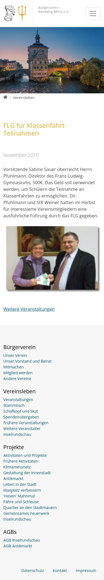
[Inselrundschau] (52, 434)
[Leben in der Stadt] (52, 484)
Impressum (86, 570)
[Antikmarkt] (52, 478)
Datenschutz (32, 570)
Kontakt (60, 570)
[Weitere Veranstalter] (52, 428)
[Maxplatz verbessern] (52, 490)
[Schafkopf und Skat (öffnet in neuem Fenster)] (52, 411)
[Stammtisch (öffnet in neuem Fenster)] (52, 405)
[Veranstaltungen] (52, 399)
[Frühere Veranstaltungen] (52, 423)
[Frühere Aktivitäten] (52, 461)
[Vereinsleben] (24, 97)
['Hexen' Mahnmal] (52, 496)
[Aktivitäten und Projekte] (52, 455)
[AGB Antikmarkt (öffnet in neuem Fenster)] (52, 546)
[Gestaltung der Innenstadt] (52, 473)
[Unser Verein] (52, 355)
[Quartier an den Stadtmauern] (52, 507)
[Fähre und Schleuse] (52, 502)
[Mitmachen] (52, 367)
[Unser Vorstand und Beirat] (52, 361)
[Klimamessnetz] (52, 467)
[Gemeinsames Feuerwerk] (52, 513)
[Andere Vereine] (52, 378)
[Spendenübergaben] (52, 417)
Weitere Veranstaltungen (29, 309)
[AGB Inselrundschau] (52, 540)
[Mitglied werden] (52, 373)
